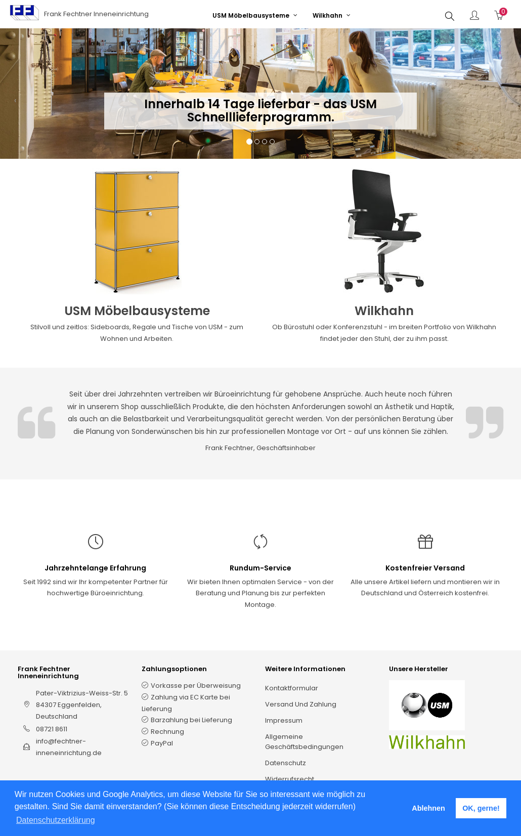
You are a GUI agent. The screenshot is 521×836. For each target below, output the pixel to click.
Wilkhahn (384, 310)
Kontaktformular (291, 688)
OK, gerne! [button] (481, 808)
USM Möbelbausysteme (137, 310)
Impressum (283, 720)
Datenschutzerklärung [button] (55, 820)
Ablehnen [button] (428, 808)
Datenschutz (285, 763)
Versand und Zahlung (300, 704)
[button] (15, 104)
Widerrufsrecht (289, 779)
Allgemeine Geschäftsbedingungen (304, 742)
